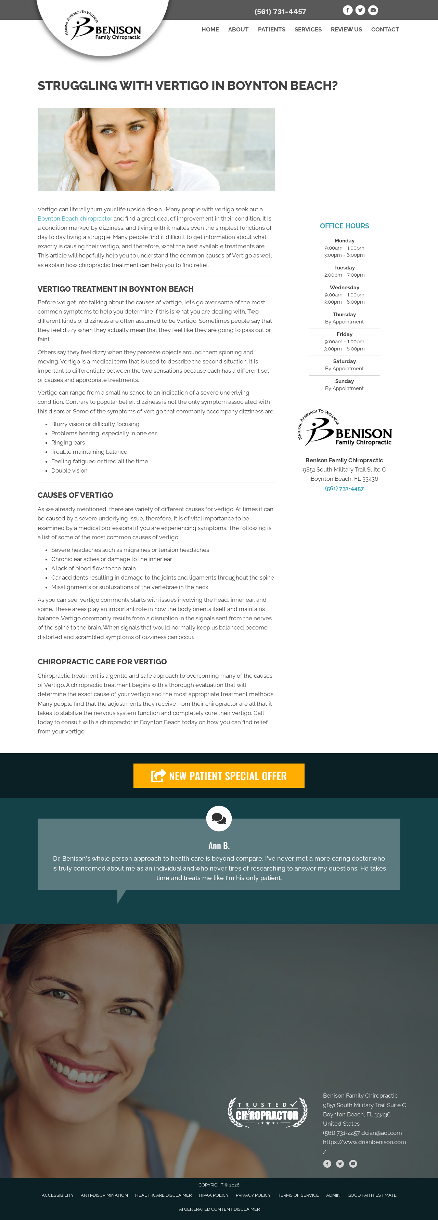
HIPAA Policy (214, 1195)
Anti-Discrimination (104, 1195)
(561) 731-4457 (280, 11)
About (238, 29)
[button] (219, 776)
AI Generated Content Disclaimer (219, 1209)
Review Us (346, 29)
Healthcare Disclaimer (163, 1195)
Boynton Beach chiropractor (75, 218)
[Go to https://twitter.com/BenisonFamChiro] (360, 11)
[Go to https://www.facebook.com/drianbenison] (348, 11)
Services (308, 29)
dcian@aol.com (381, 1132)
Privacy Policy (253, 1195)
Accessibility (58, 1195)
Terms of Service (298, 1195)
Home (210, 29)
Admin (333, 1195)
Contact (385, 29)
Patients (271, 29)
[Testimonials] (219, 854)
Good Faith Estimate (372, 1195)
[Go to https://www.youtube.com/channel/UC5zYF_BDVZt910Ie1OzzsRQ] (373, 11)
